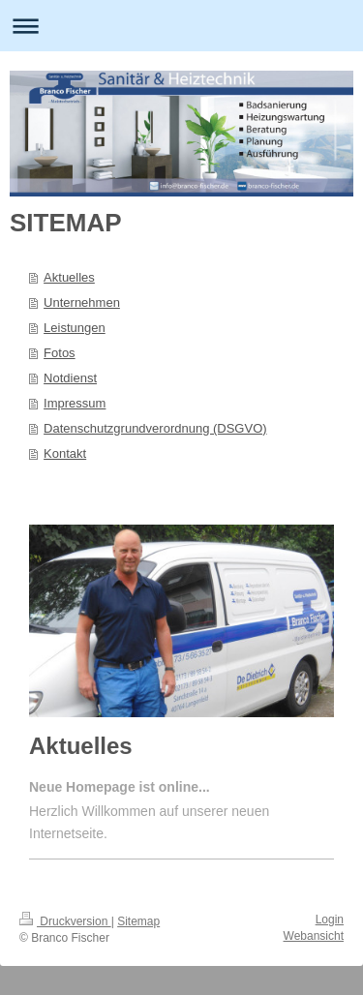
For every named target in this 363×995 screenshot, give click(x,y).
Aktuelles (69, 277)
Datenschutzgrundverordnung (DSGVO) (155, 428)
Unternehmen (82, 302)
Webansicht (314, 936)
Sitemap (138, 921)
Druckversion (65, 921)
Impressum (75, 403)
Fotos (60, 353)
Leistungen (75, 327)
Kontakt (65, 453)
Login (330, 919)
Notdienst (70, 378)
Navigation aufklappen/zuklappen (181, 25)
